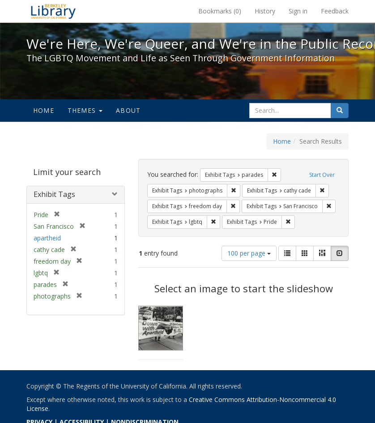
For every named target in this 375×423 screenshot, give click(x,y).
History (265, 11)
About (128, 110)
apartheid (47, 238)
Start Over (322, 175)
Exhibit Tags (54, 194)
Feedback (335, 11)
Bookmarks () (219, 11)
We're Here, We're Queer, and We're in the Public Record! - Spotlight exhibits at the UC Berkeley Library (53, 11)
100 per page (249, 253)
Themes (85, 110)
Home (43, 110)
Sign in (298, 11)
